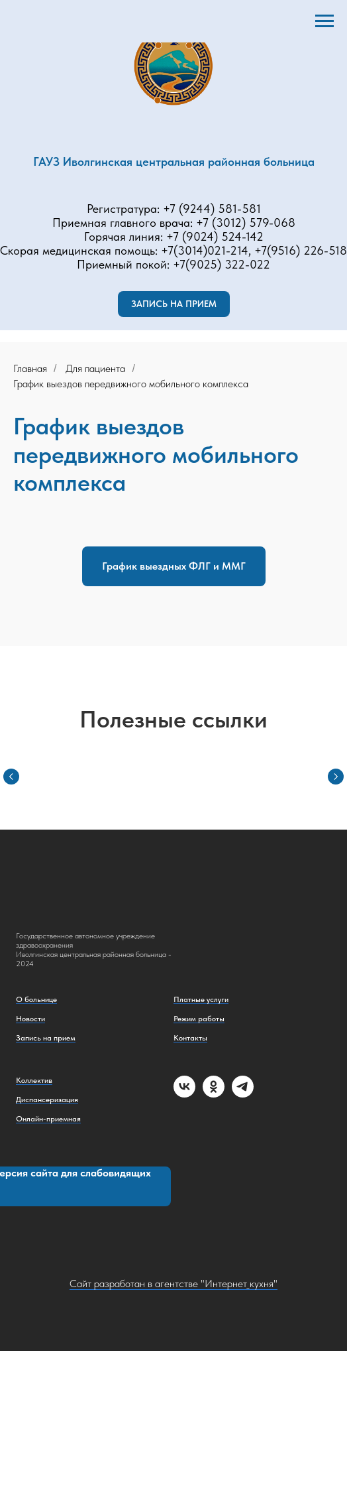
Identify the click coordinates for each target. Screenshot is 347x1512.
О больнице (36, 999)
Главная (30, 368)
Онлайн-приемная (48, 1118)
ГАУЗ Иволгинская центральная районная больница (174, 161)
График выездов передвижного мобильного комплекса (130, 383)
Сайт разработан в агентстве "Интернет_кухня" (173, 1283)
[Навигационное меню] (324, 21)
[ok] (213, 1094)
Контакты (190, 1037)
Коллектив (34, 1080)
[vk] (184, 1094)
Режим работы (199, 1018)
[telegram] (243, 1094)
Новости (30, 1018)
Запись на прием (45, 1037)
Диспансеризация (47, 1099)
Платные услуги (201, 999)
